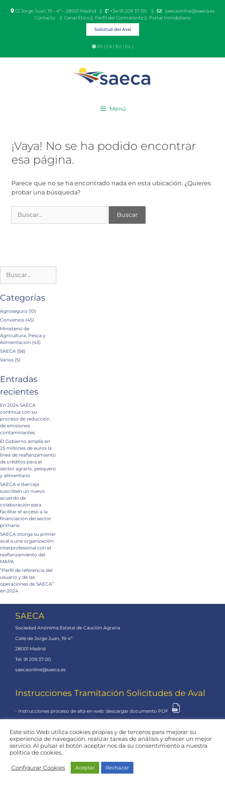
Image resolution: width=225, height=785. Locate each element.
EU (119, 46)
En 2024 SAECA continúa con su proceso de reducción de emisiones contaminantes (25, 418)
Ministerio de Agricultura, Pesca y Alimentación (23, 335)
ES (100, 46)
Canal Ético (76, 18)
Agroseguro (13, 311)
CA (109, 46)
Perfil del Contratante (119, 18)
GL (128, 46)
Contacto (45, 18)
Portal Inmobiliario (170, 18)
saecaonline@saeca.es (190, 11)
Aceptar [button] (85, 767)
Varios (7, 360)
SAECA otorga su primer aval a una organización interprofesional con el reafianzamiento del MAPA (28, 547)
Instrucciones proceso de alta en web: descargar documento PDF (93, 711)
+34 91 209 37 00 (126, 11)
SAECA (8, 351)
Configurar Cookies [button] (38, 767)
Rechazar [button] (117, 767)
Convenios (12, 320)
